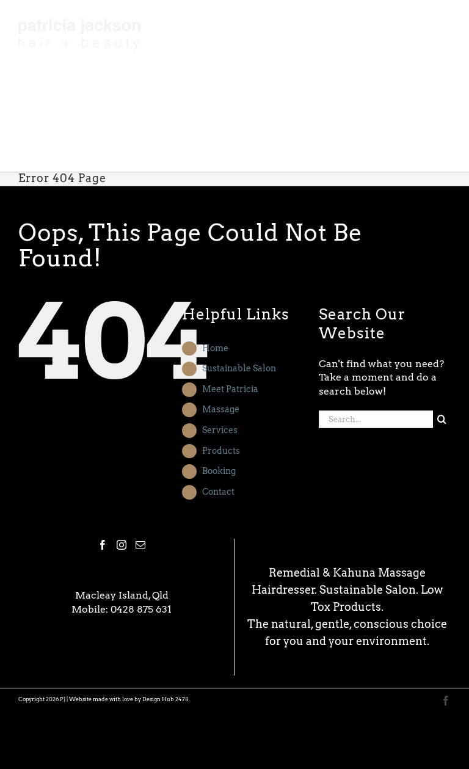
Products (221, 451)
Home (215, 348)
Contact (218, 492)
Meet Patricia (230, 389)
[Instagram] (121, 545)
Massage (220, 409)
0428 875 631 (141, 609)
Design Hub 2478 (165, 699)
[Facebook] (102, 545)
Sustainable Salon (239, 368)
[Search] (442, 419)
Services (220, 430)
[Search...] (376, 419)
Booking (219, 471)
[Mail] (140, 545)
